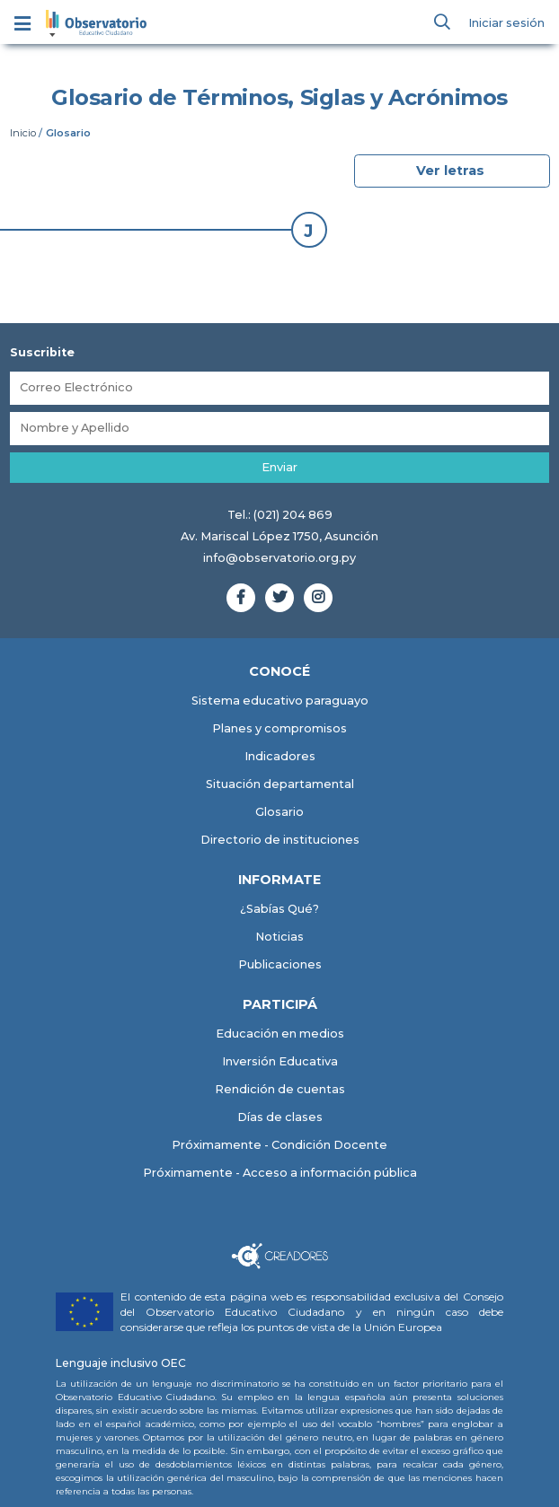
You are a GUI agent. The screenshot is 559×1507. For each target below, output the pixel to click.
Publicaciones (280, 964)
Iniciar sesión (506, 23)
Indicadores (279, 756)
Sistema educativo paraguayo (279, 700)
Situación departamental (280, 784)
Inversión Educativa (280, 1062)
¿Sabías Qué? (279, 909)
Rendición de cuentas (280, 1090)
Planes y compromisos (279, 728)
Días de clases (280, 1118)
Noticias (279, 936)
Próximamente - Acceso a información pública (280, 1173)
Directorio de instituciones (279, 839)
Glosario (279, 812)
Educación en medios (280, 1034)
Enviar (279, 467)
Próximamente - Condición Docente (279, 1145)
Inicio (23, 133)
